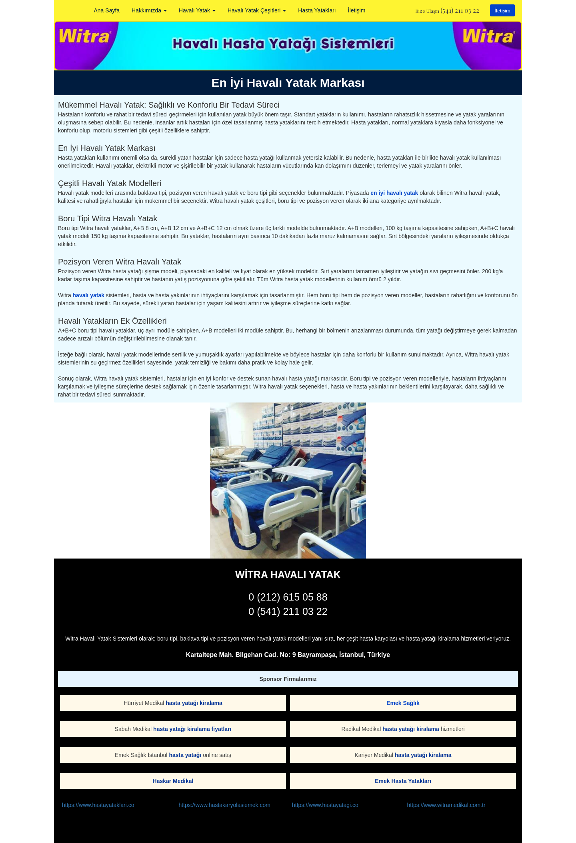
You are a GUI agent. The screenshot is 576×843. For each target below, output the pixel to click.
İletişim (357, 10)
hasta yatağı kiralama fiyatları (192, 729)
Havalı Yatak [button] (197, 10)
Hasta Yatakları (317, 10)
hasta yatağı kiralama (194, 703)
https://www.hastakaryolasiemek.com (224, 805)
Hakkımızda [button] (149, 10)
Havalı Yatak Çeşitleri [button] (257, 10)
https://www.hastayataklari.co (98, 805)
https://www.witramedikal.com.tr (446, 805)
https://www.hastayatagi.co (325, 805)
